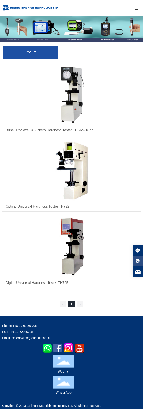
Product (30, 52)
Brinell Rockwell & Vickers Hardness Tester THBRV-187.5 (50, 130)
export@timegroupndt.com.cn (31, 338)
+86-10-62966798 (25, 325)
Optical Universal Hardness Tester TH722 (37, 206)
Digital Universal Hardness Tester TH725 (37, 283)
